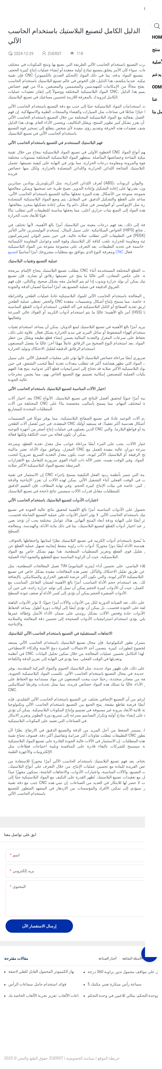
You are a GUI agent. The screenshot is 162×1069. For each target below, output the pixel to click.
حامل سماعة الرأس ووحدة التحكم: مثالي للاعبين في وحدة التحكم (123, 995)
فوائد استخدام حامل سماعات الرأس (37, 984)
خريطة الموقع (109, 1058)
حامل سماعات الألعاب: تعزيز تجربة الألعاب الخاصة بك (43, 995)
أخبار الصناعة (107, 958)
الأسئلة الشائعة (132, 958)
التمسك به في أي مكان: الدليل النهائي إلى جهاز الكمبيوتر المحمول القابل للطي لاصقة (41, 971)
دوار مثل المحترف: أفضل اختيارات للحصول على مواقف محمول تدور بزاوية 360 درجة (123, 971)
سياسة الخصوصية (80, 1058)
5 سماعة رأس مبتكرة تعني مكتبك (115, 984)
